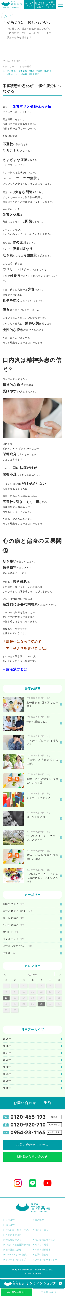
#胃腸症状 (34, 74)
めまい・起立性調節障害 (16, 1244)
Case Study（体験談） (15, 1254)
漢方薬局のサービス (44, 1239)
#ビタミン (12, 71)
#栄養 (24, 74)
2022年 (7, 1067)
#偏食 (39, 71)
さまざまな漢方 (12, 1235)
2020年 (7, 1081)
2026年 (7, 1039)
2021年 (7, 1074)
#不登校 (23, 71)
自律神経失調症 (12, 1249)
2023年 (7, 1060)
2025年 (7, 1046)
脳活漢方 (9, 1225)
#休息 (32, 71)
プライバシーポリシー (45, 1259)
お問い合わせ (48, 1292)
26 (41, 1004)
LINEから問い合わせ (32, 1156)
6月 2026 (32, 974)
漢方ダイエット (42, 1230)
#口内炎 (48, 71)
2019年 (7, 1088)
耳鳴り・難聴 (40, 1244)
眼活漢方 (38, 1220)
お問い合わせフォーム (32, 1144)
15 (6, 998)
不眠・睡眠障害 (42, 1249)
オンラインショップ (14, 1259)
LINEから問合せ (16, 1292)
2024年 (7, 1053)
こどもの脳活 (24, 66)
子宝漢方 (9, 1220)
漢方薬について (12, 1239)
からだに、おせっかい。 (16, 1230)
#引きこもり (13, 74)
